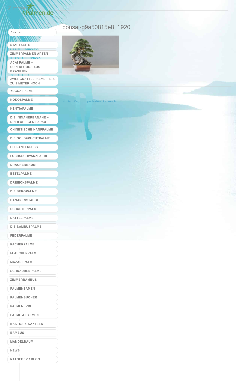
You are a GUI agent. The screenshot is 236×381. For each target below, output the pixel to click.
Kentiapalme (21, 108)
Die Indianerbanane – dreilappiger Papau (29, 119)
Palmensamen (22, 288)
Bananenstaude (24, 200)
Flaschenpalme (24, 253)
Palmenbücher (23, 297)
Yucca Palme (22, 91)
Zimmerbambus (23, 279)
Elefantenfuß (24, 147)
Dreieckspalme (24, 182)
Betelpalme (21, 173)
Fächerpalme (22, 244)
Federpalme (21, 235)
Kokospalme (21, 99)
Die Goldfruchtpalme (30, 138)
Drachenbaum (23, 164)
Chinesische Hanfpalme (31, 129)
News (15, 350)
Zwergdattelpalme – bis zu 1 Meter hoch (32, 81)
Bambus (17, 332)
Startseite (20, 44)
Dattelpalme (22, 217)
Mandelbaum (21, 341)
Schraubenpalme (26, 270)
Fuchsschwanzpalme (29, 156)
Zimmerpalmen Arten (29, 53)
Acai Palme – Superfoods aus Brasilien (25, 67)
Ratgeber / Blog (25, 359)
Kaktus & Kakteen (26, 324)
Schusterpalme (24, 209)
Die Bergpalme (23, 191)
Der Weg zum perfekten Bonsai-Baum (91, 101)
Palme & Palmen (24, 315)
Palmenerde (21, 306)
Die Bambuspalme (26, 226)
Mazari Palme (22, 262)
